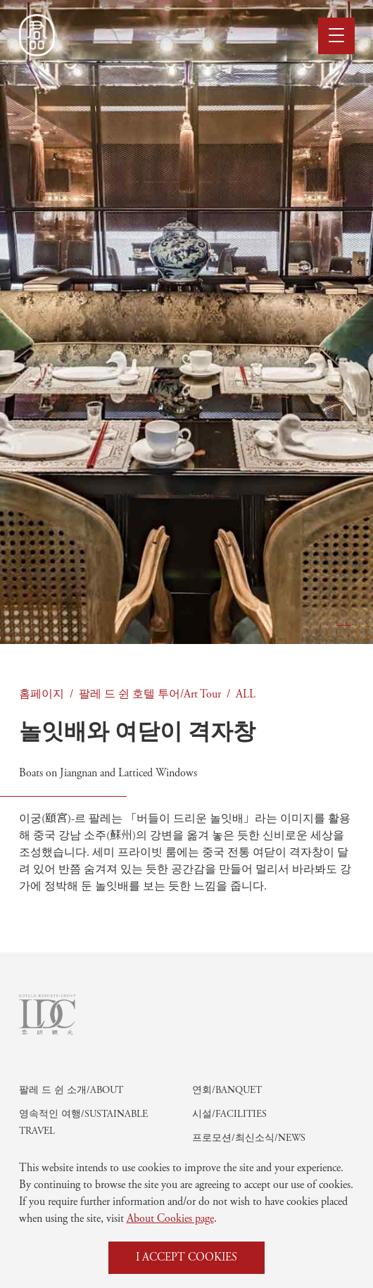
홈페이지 (41, 694)
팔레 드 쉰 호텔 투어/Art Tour (150, 694)
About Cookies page (170, 1219)
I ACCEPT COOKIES (186, 1257)
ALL (245, 694)
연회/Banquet (227, 1130)
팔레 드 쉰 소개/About (71, 1130)
